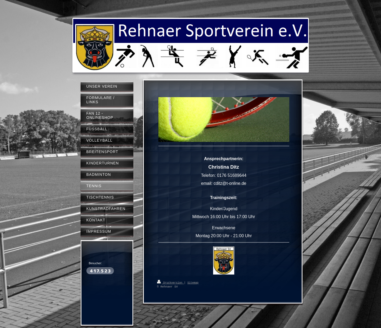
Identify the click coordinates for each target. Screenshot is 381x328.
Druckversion (170, 282)
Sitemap (193, 282)
